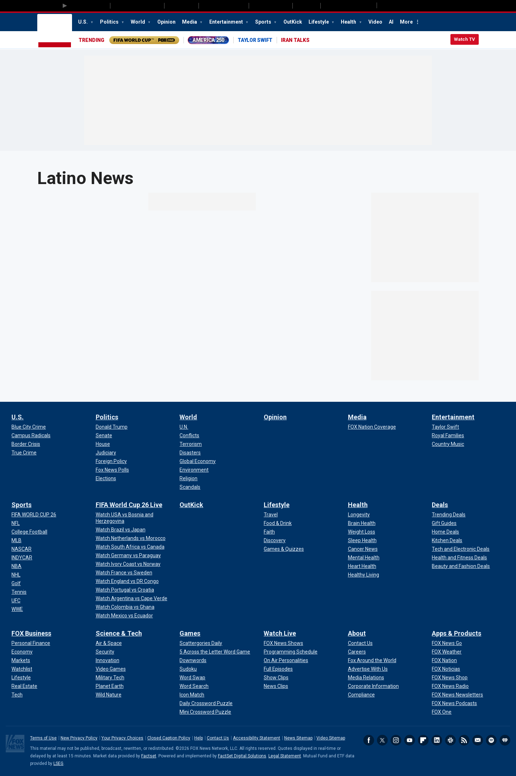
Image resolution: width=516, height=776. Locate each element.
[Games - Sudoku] (188, 669)
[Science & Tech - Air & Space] (109, 643)
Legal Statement (284, 755)
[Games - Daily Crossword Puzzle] (206, 703)
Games (190, 633)
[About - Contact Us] (360, 643)
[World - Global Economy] (198, 461)
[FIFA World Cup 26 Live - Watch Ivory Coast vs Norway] (128, 564)
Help (198, 738)
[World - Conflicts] (189, 435)
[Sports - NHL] (15, 575)
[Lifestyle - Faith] (269, 532)
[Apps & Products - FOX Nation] (444, 660)
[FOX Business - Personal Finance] (30, 643)
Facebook (368, 740)
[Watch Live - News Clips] (276, 686)
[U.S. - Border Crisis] (25, 444)
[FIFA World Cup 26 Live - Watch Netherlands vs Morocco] (131, 538)
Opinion (166, 22)
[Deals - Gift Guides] (444, 523)
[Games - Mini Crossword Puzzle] (205, 712)
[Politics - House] (103, 444)
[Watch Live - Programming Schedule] (290, 652)
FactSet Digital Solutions (242, 755)
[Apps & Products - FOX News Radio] (450, 686)
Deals (440, 505)
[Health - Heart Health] (362, 566)
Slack (450, 740)
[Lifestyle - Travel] (271, 514)
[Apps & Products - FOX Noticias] (446, 669)
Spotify (491, 740)
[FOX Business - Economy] (22, 652)
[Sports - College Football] (29, 532)
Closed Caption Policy (168, 738)
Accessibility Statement (256, 738)
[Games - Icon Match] (192, 695)
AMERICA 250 (208, 40)
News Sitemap (298, 738)
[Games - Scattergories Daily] (201, 643)
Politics (110, 22)
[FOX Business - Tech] (17, 695)
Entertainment (226, 22)
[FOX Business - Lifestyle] (21, 677)
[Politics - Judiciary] (106, 453)
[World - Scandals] (190, 487)
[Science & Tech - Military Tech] (110, 677)
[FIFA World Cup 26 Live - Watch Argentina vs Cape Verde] (131, 598)
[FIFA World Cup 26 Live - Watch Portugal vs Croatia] (125, 590)
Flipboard (423, 740)
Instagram (396, 740)
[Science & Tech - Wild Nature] (108, 695)
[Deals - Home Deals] (445, 532)
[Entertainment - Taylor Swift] (445, 427)
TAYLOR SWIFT (255, 40)
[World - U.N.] (184, 427)
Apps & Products (456, 633)
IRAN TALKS (295, 40)
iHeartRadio (505, 740)
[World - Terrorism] (191, 444)
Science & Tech (119, 633)
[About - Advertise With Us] (368, 669)
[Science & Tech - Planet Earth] (110, 686)
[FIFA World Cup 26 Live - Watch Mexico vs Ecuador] (124, 615)
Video (375, 22)
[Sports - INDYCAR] (21, 557)
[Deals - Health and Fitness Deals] (459, 557)
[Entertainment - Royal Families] (448, 435)
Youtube (409, 740)
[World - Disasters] (190, 453)
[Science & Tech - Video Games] (111, 669)
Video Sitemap (330, 738)
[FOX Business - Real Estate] (24, 686)
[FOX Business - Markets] (20, 660)
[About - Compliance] (361, 695)
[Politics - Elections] (106, 478)
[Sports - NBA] (16, 566)
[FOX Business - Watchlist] (21, 669)
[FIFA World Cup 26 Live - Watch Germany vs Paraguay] (128, 555)
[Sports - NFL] (15, 523)
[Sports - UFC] (15, 600)
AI (391, 22)
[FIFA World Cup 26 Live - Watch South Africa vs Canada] (130, 547)
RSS (464, 740)
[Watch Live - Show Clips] (276, 677)
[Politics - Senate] (104, 435)
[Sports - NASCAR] (21, 549)
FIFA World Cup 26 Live (129, 505)
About (357, 633)
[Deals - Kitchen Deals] (447, 540)
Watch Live (280, 633)
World (138, 22)
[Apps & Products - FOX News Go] (447, 643)
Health (349, 22)
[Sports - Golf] (16, 583)
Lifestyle (319, 22)
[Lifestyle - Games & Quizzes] (284, 549)
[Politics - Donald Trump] (112, 427)
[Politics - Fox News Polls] (112, 470)
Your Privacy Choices (122, 738)
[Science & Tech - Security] (105, 652)
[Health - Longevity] (359, 514)
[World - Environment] (194, 470)
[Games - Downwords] (193, 660)
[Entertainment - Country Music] (448, 444)
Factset (148, 755)
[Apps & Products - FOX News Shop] (450, 677)
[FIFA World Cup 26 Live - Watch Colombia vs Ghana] (125, 607)
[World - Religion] (188, 478)
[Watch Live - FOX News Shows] (283, 643)
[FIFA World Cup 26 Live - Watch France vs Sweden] (124, 572)
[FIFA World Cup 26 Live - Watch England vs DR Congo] (127, 581)
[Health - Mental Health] (363, 557)
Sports (263, 22)
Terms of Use (43, 738)
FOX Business (31, 633)
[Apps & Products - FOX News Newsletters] (457, 695)
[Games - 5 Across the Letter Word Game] (215, 652)
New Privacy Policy (79, 738)
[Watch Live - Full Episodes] (278, 669)
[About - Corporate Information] (373, 686)
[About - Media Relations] (366, 677)
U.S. (83, 22)
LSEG (58, 763)
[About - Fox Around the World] (372, 660)
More (406, 22)
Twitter (382, 740)
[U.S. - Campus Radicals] (31, 435)
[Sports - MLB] (16, 540)
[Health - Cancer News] (363, 549)
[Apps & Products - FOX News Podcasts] (454, 703)
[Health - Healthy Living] (363, 575)
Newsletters (477, 740)
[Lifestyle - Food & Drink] (278, 523)
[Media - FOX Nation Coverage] (372, 427)
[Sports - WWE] (17, 609)
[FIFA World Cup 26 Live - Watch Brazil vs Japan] (120, 529)
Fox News (54, 31)
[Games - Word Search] (194, 686)
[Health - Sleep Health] (362, 540)
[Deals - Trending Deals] (448, 514)
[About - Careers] (357, 652)
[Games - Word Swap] (192, 677)
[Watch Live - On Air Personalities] (286, 660)
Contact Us (218, 738)
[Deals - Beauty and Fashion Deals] (461, 566)
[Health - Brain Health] (362, 523)
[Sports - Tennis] (19, 592)
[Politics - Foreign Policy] (111, 461)
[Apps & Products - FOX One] (442, 712)
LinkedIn (436, 740)
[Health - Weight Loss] (361, 532)
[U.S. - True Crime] (24, 453)
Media (190, 22)
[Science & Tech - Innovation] (107, 660)
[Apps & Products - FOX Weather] (447, 652)
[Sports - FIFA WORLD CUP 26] (33, 514)
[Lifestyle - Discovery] (275, 540)
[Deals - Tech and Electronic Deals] (460, 549)
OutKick (292, 22)
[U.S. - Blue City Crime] (28, 427)
